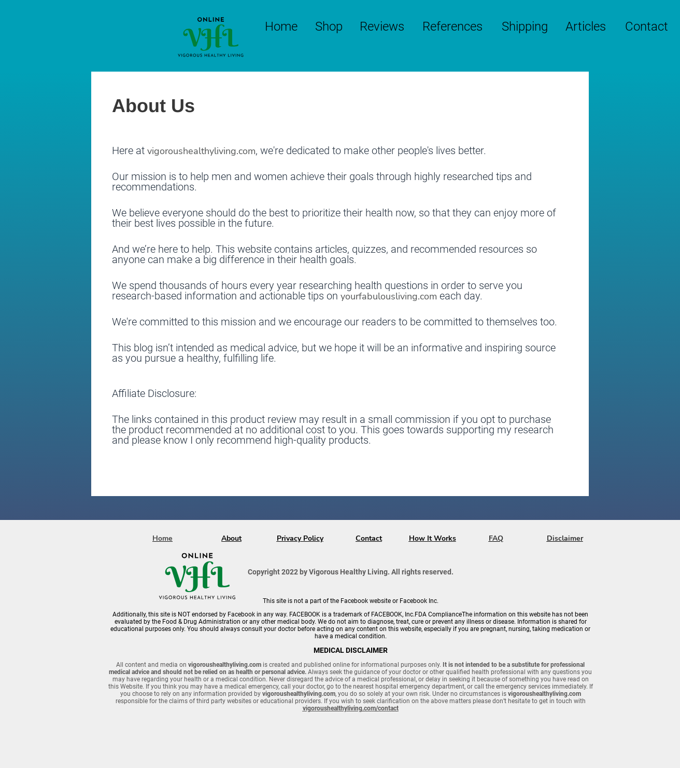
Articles (585, 26)
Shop (329, 26)
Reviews (382, 26)
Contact (646, 26)
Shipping (525, 26)
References (452, 26)
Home (281, 26)
